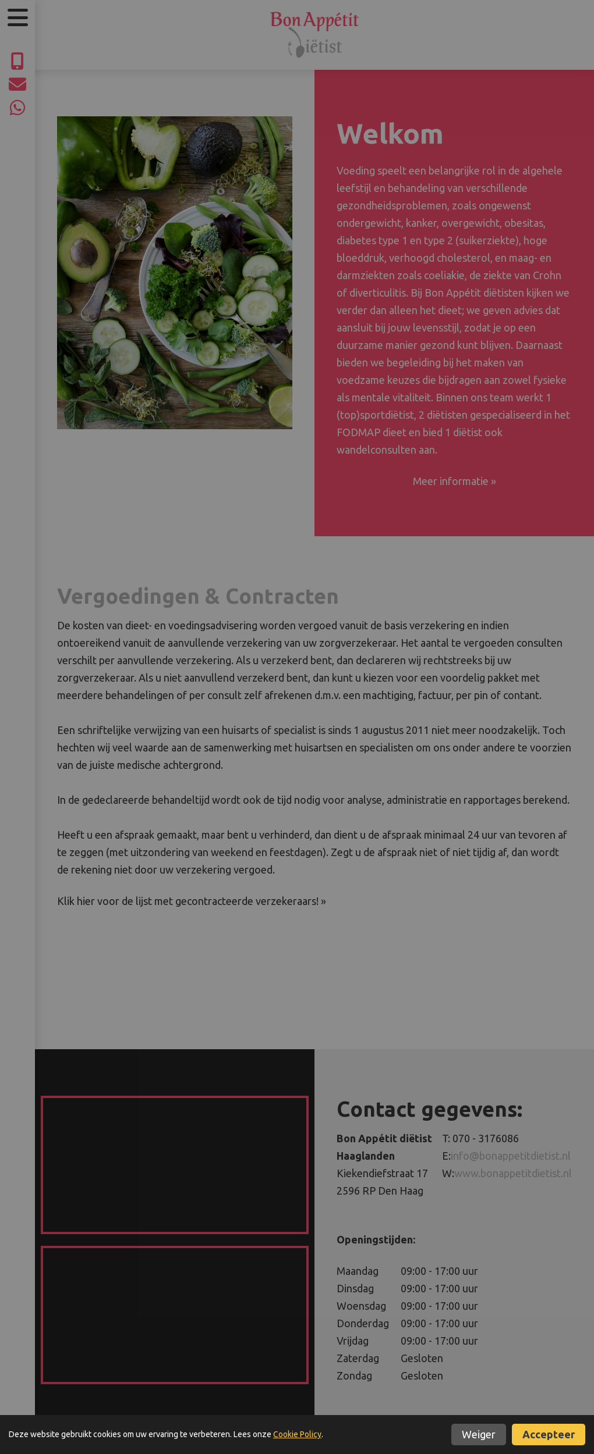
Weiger (479, 1434)
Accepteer (548, 1434)
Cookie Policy (297, 1434)
